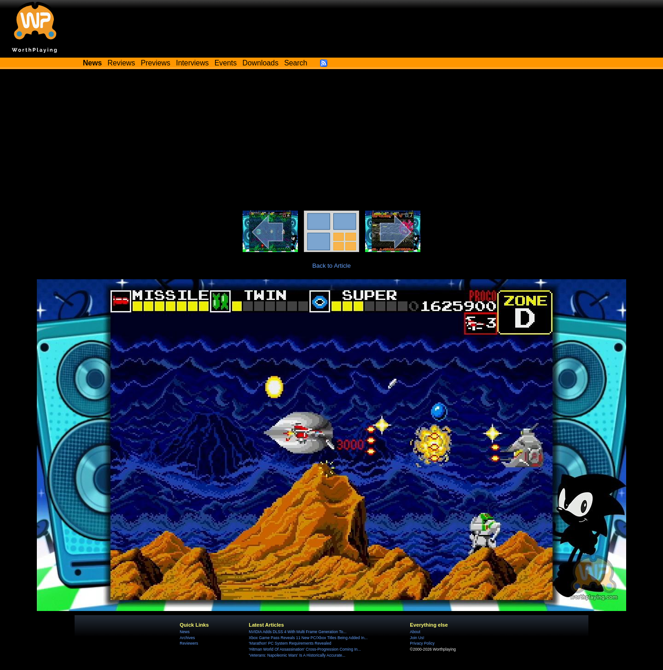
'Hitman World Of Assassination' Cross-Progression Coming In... (305, 649)
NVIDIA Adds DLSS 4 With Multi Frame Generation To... (297, 631)
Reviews (121, 63)
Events (226, 63)
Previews (155, 63)
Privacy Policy (422, 643)
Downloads (261, 63)
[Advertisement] (331, 141)
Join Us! (417, 637)
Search (295, 63)
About (415, 631)
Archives (187, 637)
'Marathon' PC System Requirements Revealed (290, 643)
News (184, 631)
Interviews (192, 63)
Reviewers (189, 643)
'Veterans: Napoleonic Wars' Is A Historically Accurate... (297, 655)
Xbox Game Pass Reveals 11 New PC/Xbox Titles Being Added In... (308, 637)
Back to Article (331, 265)
